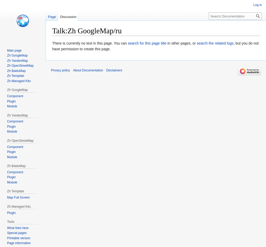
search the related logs (215, 43)
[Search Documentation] (235, 16)
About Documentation (88, 70)
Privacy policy (60, 70)
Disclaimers (114, 70)
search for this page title (147, 43)
